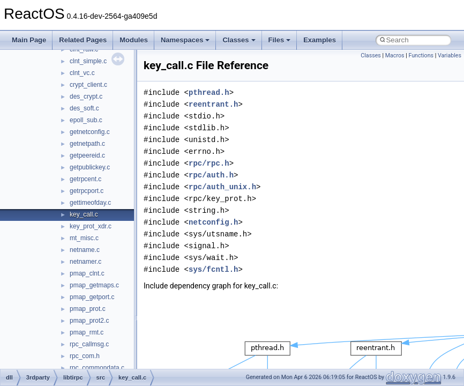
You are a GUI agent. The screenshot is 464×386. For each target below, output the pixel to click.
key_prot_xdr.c (90, 226)
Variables (449, 55)
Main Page (29, 40)
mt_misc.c (84, 238)
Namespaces (185, 40)
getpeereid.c (87, 155)
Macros (395, 55)
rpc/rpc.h (209, 163)
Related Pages (83, 40)
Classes (238, 40)
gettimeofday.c (90, 202)
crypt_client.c (88, 84)
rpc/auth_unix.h (222, 187)
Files (279, 40)
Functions (420, 55)
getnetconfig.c (90, 132)
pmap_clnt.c (87, 273)
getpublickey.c (90, 167)
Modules (133, 40)
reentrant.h (213, 104)
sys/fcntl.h (213, 269)
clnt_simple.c (88, 61)
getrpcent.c (85, 179)
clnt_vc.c (82, 73)
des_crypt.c (86, 96)
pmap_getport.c (92, 297)
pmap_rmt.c (86, 332)
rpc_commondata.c (97, 368)
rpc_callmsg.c (89, 344)
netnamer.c (85, 261)
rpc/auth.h (211, 175)
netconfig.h (213, 222)
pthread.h (209, 92)
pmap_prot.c (88, 309)
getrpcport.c (86, 191)
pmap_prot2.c (89, 320)
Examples (319, 40)
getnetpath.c (87, 143)
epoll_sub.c (86, 120)
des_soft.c (84, 108)
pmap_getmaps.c (94, 285)
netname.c (85, 250)
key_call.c (84, 214)
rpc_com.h (85, 356)
